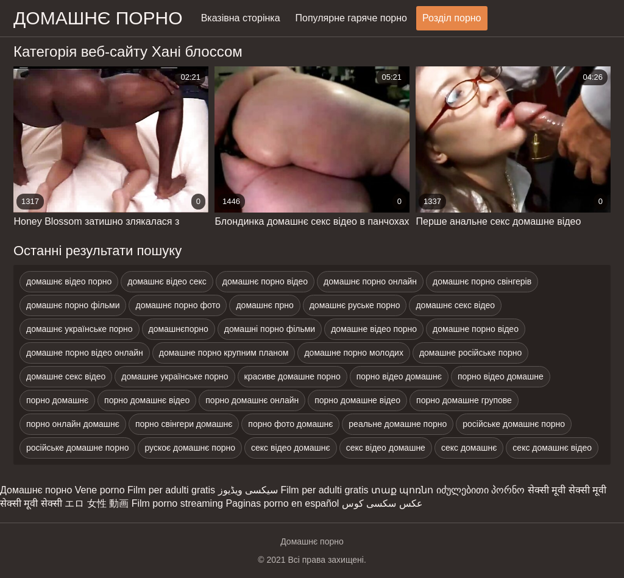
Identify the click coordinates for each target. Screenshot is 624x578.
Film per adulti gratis (171, 490)
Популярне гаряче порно (351, 18)
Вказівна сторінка (240, 18)
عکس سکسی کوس (382, 503)
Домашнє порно (36, 490)
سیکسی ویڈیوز (248, 490)
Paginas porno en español (282, 503)
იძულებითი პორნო (480, 490)
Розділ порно (451, 18)
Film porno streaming (177, 503)
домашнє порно (98, 18)
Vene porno (100, 490)
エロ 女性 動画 (97, 503)
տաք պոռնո (402, 490)
